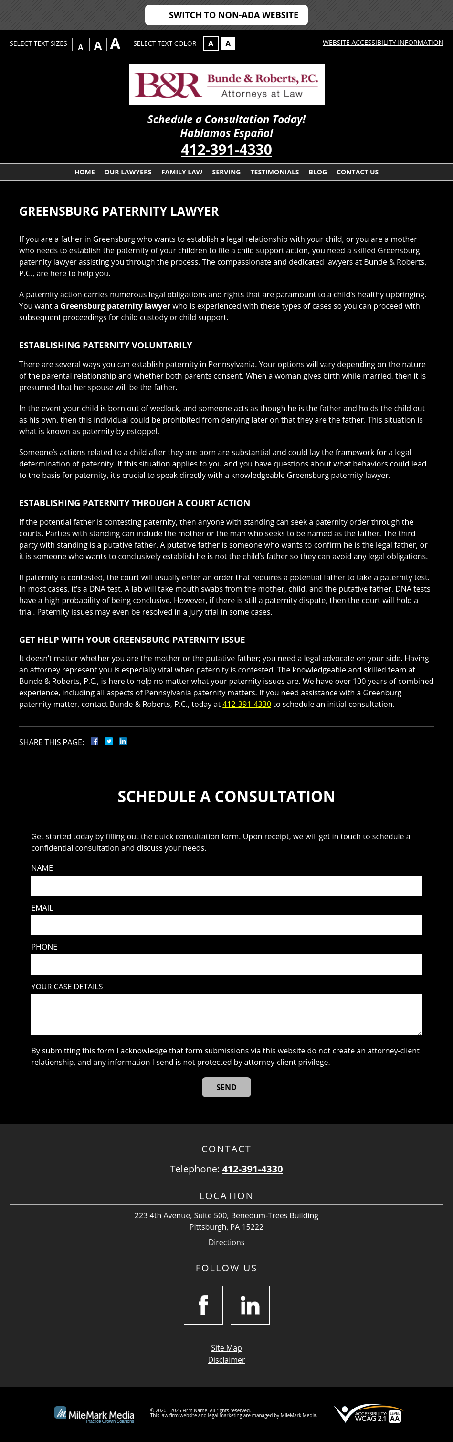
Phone (44, 947)
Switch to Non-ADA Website (233, 15)
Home (84, 171)
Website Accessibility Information (383, 42)
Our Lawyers (128, 171)
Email (42, 908)
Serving (226, 171)
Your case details (67, 987)
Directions (227, 1242)
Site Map (226, 1348)
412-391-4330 (226, 149)
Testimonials (274, 171)
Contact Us (358, 171)
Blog (318, 171)
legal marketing (225, 1415)
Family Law (182, 171)
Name (42, 868)
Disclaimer (226, 1360)
